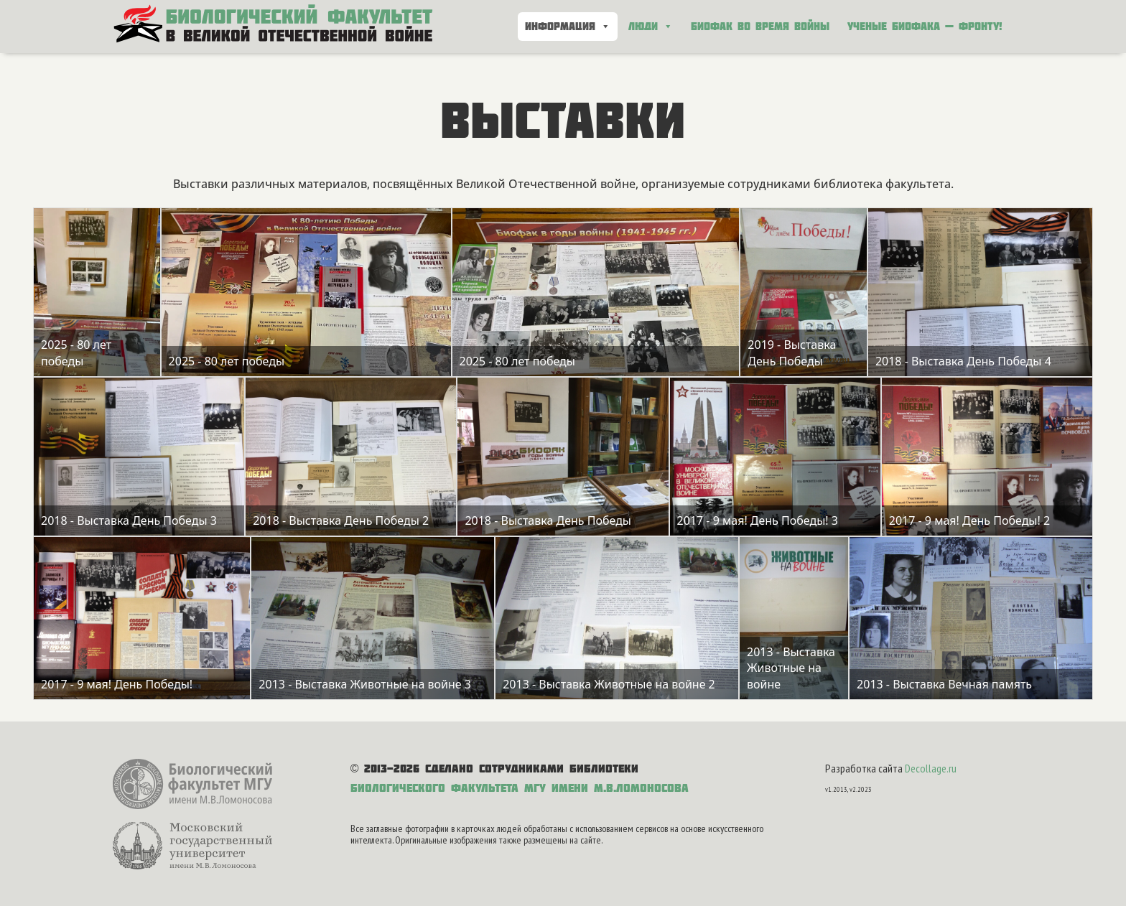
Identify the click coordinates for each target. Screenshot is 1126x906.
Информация (567, 26)
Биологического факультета (434, 788)
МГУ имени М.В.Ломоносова (606, 788)
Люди (650, 26)
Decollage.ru (931, 768)
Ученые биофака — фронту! (924, 26)
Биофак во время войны (760, 26)
